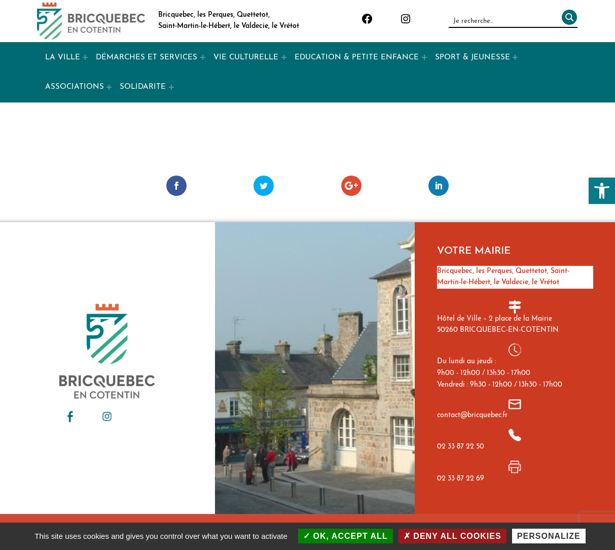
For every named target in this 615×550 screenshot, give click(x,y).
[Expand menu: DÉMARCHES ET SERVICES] (202, 57)
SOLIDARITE (143, 87)
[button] (602, 191)
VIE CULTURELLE (245, 57)
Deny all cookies (452, 536)
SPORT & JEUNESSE (472, 57)
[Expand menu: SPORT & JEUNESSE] (515, 57)
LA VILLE (62, 57)
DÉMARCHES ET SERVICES (146, 57)
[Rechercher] (567, 21)
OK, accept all (345, 536)
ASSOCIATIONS (74, 87)
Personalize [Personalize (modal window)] (549, 536)
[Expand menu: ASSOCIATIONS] (109, 87)
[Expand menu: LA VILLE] (85, 57)
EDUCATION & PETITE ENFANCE (357, 57)
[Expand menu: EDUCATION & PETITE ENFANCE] (424, 57)
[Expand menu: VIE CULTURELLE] (283, 57)
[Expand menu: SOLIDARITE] (171, 87)
